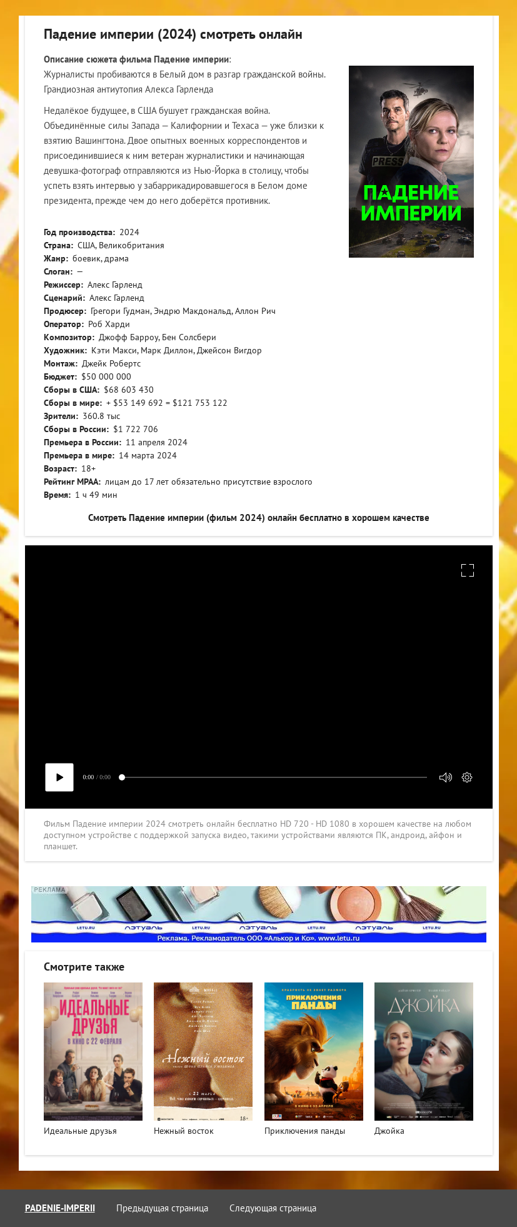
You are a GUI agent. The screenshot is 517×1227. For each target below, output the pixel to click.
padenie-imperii (60, 1208)
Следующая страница (272, 1208)
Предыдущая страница (162, 1208)
